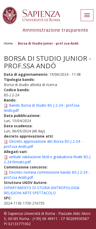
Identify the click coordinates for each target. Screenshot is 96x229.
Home (8, 43)
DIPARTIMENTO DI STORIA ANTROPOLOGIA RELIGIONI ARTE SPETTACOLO (41, 190)
